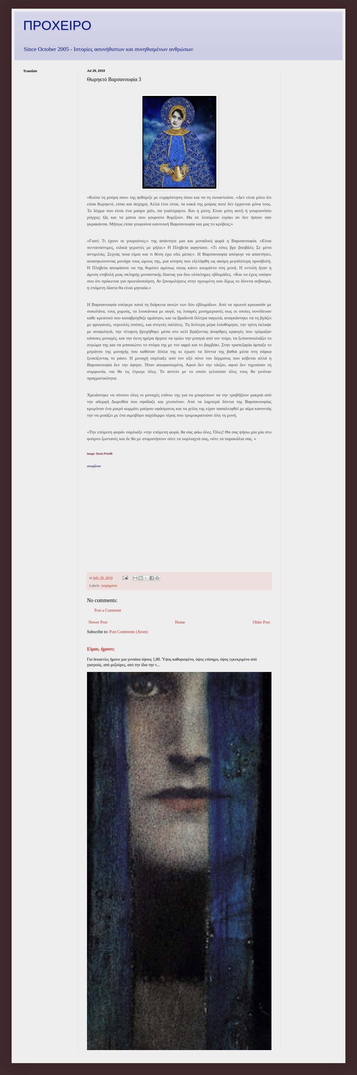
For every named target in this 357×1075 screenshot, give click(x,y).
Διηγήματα (109, 586)
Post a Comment (107, 610)
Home (180, 622)
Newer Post (97, 622)
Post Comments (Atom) (128, 632)
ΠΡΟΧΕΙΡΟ (57, 25)
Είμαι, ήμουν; (101, 649)
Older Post (261, 622)
